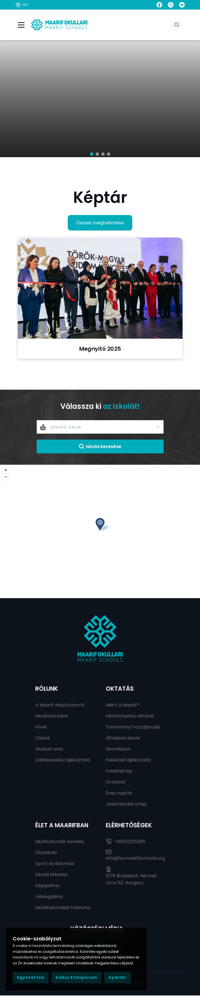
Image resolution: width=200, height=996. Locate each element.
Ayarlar (117, 977)
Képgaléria (47, 886)
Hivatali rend (49, 749)
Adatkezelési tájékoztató (62, 760)
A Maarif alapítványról (60, 705)
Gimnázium (118, 749)
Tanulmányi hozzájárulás (133, 727)
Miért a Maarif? (122, 705)
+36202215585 (126, 842)
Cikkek (42, 738)
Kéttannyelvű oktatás (130, 716)
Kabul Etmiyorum (76, 977)
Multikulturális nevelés (59, 842)
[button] (91, 154)
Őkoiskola (46, 853)
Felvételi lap (119, 771)
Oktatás (120, 689)
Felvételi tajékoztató (128, 760)
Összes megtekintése (100, 223)
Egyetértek (30, 977)
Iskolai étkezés (51, 875)
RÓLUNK (46, 689)
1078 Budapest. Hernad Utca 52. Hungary (131, 877)
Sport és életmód (54, 864)
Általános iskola (123, 738)
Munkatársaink (51, 716)
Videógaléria (49, 897)
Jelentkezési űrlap (126, 804)
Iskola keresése (100, 447)
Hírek (41, 727)
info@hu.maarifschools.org (135, 856)
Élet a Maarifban (61, 826)
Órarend (115, 782)
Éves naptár (119, 793)
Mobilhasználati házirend (62, 908)
